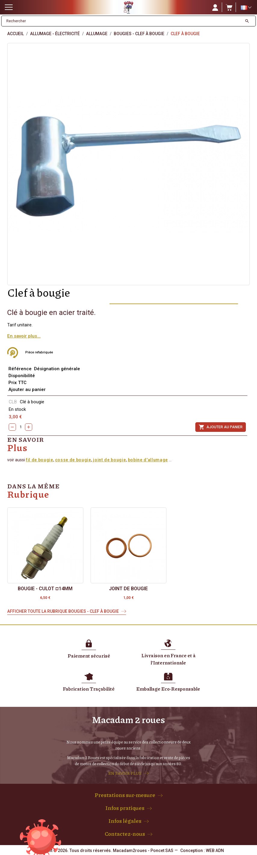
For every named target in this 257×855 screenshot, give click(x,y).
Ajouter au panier (221, 427)
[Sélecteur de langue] (246, 7)
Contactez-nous (125, 834)
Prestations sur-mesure (124, 795)
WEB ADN (215, 850)
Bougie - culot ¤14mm (45, 588)
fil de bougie (39, 459)
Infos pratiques (124, 808)
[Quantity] (20, 427)
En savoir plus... (24, 336)
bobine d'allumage (148, 459)
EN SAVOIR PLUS (124, 773)
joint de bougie (109, 459)
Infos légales (124, 821)
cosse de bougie (73, 459)
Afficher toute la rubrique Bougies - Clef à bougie (63, 611)
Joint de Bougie (128, 588)
